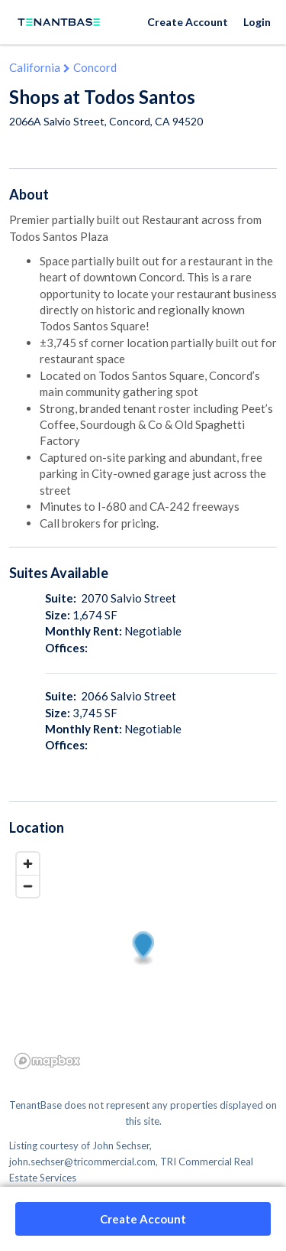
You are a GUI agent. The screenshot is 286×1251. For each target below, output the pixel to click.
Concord (95, 67)
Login (257, 21)
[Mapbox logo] (47, 1061)
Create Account (187, 21)
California (34, 67)
